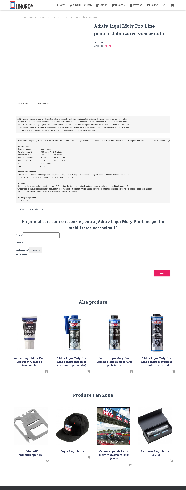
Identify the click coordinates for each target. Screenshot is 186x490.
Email (19, 242)
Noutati (101, 5)
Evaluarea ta (22, 249)
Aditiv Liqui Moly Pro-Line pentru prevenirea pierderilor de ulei (156, 361)
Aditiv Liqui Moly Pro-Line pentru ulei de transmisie (29, 361)
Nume (19, 235)
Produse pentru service (36, 17)
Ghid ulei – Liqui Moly (80, 5)
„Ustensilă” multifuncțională (31, 452)
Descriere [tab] (23, 103)
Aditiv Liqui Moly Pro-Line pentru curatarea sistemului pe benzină (71, 361)
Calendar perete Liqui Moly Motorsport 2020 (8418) (114, 454)
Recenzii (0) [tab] (43, 103)
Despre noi (136, 5)
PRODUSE (118, 5)
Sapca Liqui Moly (72, 450)
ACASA (60, 5)
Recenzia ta (22, 254)
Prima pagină (21, 17)
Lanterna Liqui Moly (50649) (155, 452)
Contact (152, 5)
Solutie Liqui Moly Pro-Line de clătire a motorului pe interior (114, 361)
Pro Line (50, 17)
